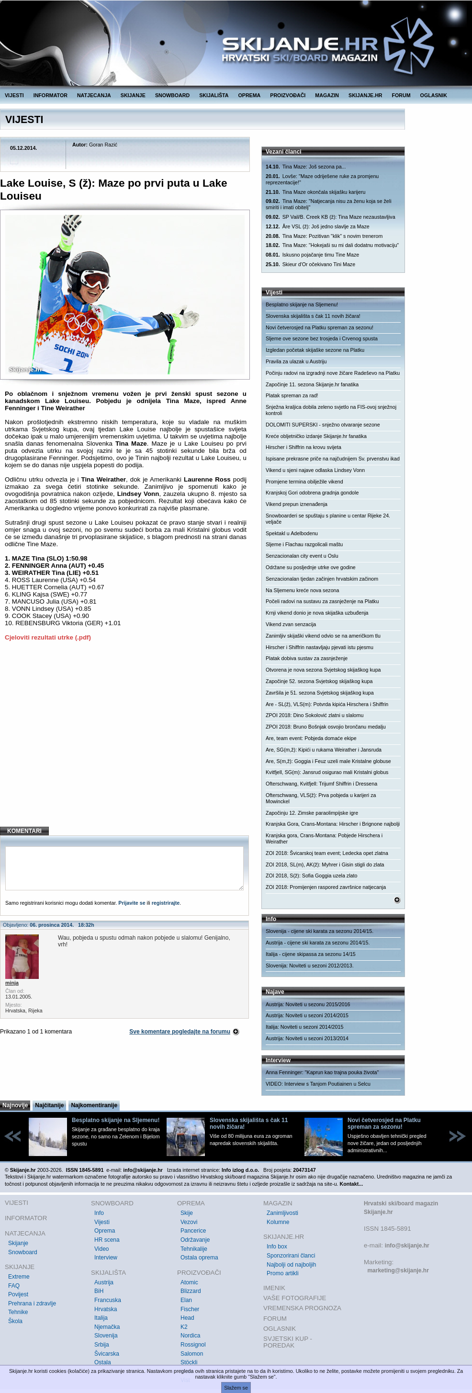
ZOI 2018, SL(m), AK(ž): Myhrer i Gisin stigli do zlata (325, 864)
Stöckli (188, 1362)
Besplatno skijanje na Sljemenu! (302, 304)
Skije (186, 1213)
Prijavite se (131, 903)
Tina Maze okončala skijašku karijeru (315, 192)
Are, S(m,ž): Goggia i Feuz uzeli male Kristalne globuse (328, 761)
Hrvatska (105, 1309)
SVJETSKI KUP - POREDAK (287, 1342)
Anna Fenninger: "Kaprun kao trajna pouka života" (322, 1072)
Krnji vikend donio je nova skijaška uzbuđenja (317, 613)
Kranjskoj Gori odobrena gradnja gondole (312, 492)
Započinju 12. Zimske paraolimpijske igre (312, 813)
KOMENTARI (24, 831)
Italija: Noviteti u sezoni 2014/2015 (304, 1027)
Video (101, 1249)
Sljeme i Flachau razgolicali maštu (304, 544)
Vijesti (102, 1222)
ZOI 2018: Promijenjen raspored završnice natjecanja (326, 887)
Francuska (107, 1300)
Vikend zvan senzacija (291, 624)
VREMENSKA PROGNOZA (302, 1308)
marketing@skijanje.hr (397, 1270)
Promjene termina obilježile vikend (304, 481)
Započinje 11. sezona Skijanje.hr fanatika (312, 384)
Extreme (19, 1276)
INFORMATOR (50, 95)
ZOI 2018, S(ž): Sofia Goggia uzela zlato (311, 875)
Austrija (103, 1282)
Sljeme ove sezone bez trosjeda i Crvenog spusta (322, 338)
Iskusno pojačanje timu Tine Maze (312, 255)
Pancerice (193, 1230)
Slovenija (106, 1335)
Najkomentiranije (94, 1105)
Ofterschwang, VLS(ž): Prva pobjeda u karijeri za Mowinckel (321, 798)
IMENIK (274, 1288)
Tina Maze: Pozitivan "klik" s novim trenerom (324, 236)
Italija (101, 1317)
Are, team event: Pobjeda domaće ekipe (311, 738)
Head (187, 1317)
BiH (98, 1291)
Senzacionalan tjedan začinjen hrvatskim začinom (322, 579)
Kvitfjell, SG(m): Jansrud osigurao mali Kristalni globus (327, 772)
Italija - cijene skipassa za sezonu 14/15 (311, 954)
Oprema (104, 1230)
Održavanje (195, 1239)
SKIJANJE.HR (365, 95)
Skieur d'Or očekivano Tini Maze (310, 264)
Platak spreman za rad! (292, 395)
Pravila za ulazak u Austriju (296, 361)
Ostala (102, 1362)
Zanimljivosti (282, 1213)
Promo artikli (283, 1273)
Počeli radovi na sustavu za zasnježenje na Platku (322, 601)
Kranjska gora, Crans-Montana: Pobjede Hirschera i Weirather (324, 838)
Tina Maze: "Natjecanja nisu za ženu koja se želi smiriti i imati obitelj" (329, 204)
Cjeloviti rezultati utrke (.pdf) (48, 637)
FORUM (401, 95)
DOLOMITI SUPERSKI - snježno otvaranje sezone (323, 424)
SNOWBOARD (172, 95)
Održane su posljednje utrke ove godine (311, 567)
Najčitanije (49, 1105)
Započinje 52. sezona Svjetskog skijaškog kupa (319, 681)
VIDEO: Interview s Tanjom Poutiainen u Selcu (318, 1084)
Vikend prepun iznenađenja (296, 504)
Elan (186, 1300)
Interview (105, 1257)
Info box (277, 1246)
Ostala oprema (199, 1257)
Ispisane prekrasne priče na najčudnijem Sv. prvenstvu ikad (333, 458)
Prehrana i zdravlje (32, 1303)
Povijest (18, 1294)
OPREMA (249, 95)
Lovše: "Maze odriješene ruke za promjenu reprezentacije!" (322, 179)
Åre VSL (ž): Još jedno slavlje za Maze (318, 227)
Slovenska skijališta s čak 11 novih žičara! (313, 316)
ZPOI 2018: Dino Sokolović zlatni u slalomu (314, 715)
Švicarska (106, 1353)
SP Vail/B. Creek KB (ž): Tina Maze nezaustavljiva (330, 217)
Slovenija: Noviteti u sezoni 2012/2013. (310, 965)
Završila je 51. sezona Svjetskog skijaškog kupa (320, 693)
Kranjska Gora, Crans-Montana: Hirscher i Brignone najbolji (333, 824)
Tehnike (18, 1312)
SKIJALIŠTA (213, 95)
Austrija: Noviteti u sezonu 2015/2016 (308, 1004)
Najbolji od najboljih (291, 1264)
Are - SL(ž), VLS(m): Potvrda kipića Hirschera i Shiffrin (327, 704)
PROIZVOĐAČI (287, 95)
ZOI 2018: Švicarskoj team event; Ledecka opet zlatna (327, 853)
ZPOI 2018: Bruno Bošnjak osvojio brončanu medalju (326, 727)
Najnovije (15, 1105)
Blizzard (190, 1291)
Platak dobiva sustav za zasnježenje (307, 658)
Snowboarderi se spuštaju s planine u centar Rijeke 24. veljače (328, 519)
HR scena (107, 1239)
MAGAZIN (327, 95)
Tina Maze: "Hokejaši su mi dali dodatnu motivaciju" (332, 245)
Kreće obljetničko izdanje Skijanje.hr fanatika (316, 436)
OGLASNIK (433, 95)
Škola (15, 1321)
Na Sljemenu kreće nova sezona (302, 590)
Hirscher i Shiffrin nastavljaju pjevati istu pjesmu (319, 647)
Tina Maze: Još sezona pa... (306, 167)
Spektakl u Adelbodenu (292, 533)
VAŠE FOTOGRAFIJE (294, 1298)
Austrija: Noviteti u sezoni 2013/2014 (307, 1038)
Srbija (101, 1344)
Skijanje (18, 1243)
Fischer (189, 1309)
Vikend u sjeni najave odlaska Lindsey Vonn (315, 470)
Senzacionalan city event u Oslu (302, 556)
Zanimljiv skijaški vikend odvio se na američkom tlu (323, 636)
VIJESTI (14, 95)
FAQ (14, 1285)
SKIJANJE (133, 95)
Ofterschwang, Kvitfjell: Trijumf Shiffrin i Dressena (321, 783)
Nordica (190, 1335)
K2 (184, 1327)
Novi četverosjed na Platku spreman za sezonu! (319, 327)
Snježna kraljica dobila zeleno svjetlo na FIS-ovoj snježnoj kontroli (331, 410)
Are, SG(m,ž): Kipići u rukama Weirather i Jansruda (324, 750)
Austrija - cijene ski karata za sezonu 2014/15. (318, 942)
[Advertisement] (126, 741)
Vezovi (188, 1222)
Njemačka (107, 1327)
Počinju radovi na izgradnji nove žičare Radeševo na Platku (333, 373)
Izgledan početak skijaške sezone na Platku (315, 350)
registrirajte (166, 903)
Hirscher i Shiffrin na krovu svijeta (303, 447)
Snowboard (22, 1252)
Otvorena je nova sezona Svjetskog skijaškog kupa (323, 670)
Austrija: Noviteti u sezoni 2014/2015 (307, 1015)
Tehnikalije (193, 1249)
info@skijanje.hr (407, 1245)
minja (12, 983)
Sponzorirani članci (291, 1255)
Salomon (191, 1353)
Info (99, 1213)
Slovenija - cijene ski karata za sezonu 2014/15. (319, 931)
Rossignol (193, 1344)
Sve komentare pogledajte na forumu (179, 1031)
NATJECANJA (94, 95)
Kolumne (278, 1222)
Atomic (189, 1282)
